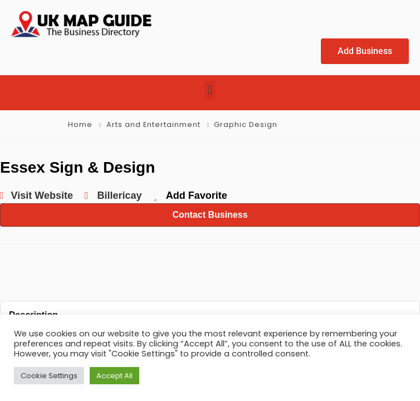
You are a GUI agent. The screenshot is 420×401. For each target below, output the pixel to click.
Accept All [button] (114, 375)
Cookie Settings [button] (49, 375)
